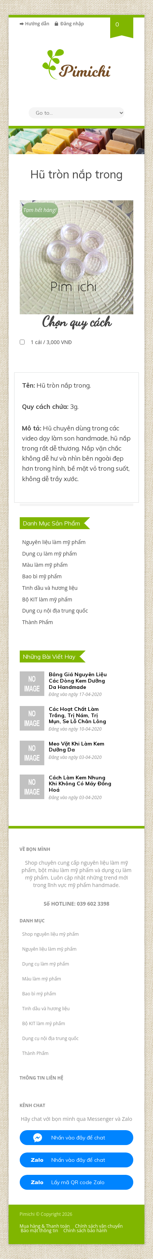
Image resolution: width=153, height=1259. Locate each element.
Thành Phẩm (37, 622)
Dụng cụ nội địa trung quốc (55, 610)
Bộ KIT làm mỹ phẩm (47, 599)
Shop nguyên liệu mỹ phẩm (50, 934)
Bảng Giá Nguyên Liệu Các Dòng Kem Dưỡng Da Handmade (78, 680)
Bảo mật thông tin (39, 1230)
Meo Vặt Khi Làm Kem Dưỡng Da (76, 746)
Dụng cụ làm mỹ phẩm (49, 553)
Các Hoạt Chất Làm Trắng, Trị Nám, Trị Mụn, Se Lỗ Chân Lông (77, 715)
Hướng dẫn (37, 23)
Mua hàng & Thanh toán (45, 1226)
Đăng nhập (72, 23)
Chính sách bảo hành (85, 1230)
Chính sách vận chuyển (99, 1226)
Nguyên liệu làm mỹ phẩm (54, 542)
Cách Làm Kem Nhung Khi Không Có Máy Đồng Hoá (80, 784)
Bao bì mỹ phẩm (42, 576)
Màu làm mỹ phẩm (45, 564)
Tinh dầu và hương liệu (50, 587)
